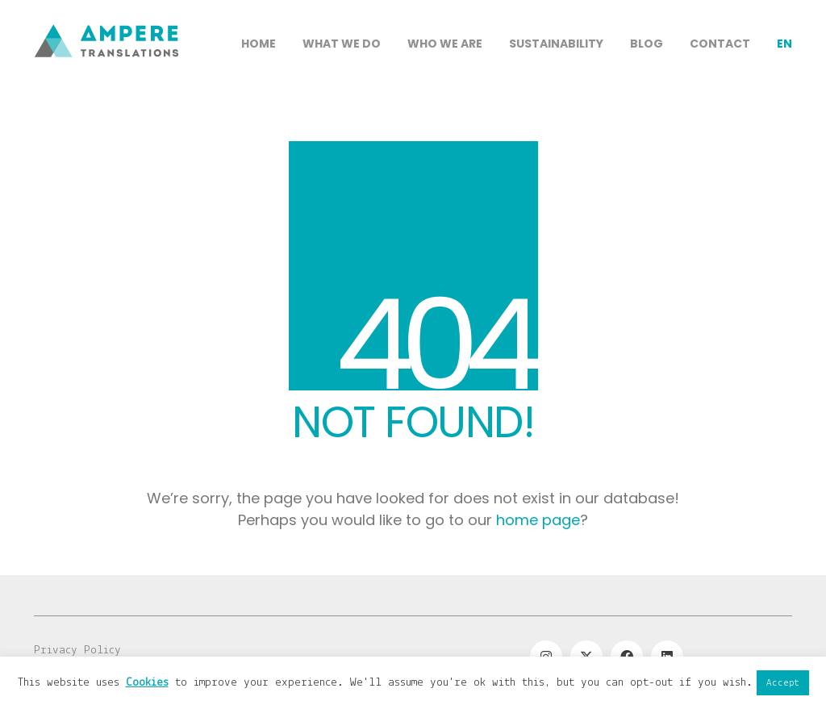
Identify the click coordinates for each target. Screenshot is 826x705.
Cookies (147, 683)
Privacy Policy (77, 651)
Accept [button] (782, 683)
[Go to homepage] (106, 96)
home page (538, 520)
